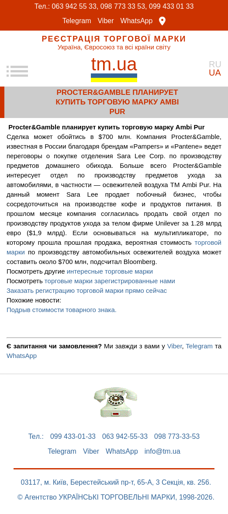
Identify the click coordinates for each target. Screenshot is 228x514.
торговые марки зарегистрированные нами (110, 281)
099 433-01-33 (73, 436)
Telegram (76, 20)
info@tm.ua (162, 451)
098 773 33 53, (123, 6)
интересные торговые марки (110, 271)
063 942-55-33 (125, 436)
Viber (105, 20)
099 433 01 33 (171, 6)
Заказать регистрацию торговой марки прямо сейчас (87, 290)
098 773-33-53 (177, 436)
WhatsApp (137, 20)
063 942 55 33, (75, 6)
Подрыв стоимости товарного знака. (62, 309)
